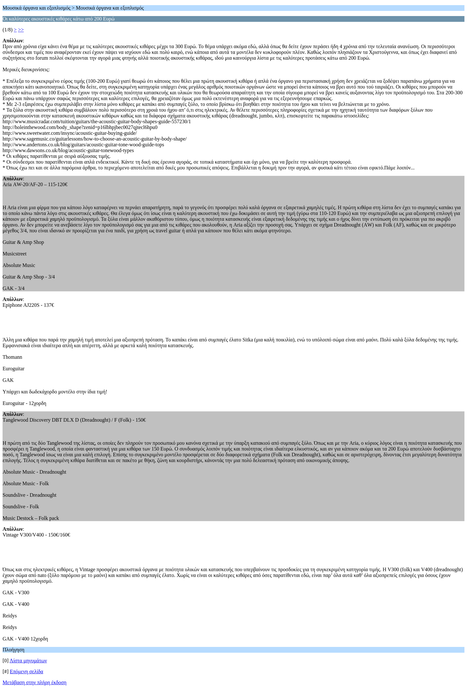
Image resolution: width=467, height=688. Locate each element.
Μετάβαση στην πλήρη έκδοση (34, 682)
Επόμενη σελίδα (26, 671)
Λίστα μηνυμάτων (28, 660)
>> (21, 29)
